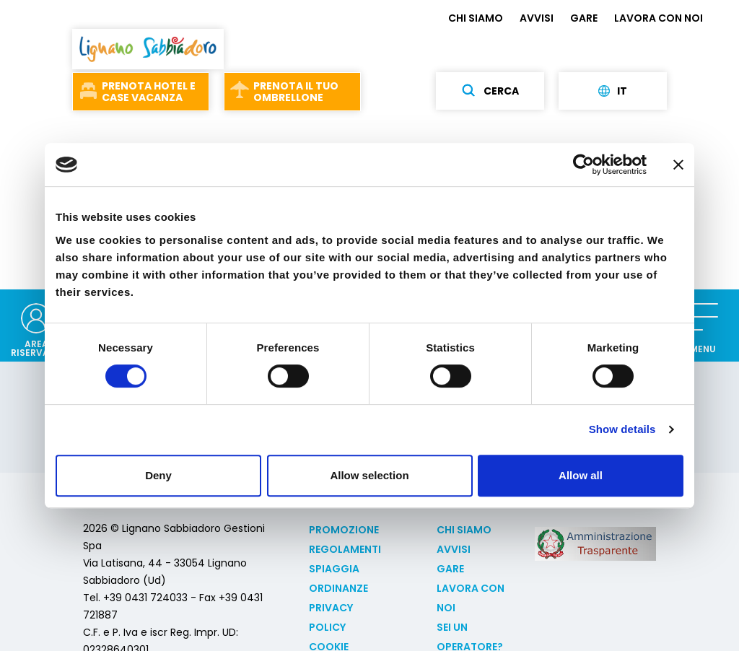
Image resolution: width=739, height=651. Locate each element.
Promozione (344, 530)
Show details (622, 429)
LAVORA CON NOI (658, 18)
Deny (158, 475)
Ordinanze (338, 588)
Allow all (581, 475)
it (612, 91)
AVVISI (537, 18)
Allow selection (369, 475)
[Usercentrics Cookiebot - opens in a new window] (583, 164)
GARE (584, 18)
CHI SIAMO (475, 18)
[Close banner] (678, 165)
